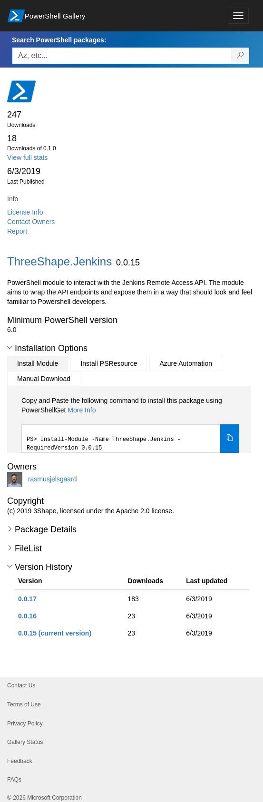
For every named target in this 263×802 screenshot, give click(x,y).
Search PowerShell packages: (59, 40)
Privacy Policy (25, 723)
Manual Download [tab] (43, 378)
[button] (9, 348)
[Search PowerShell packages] (240, 55)
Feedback (19, 761)
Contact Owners (31, 221)
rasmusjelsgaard (52, 479)
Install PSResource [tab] (108, 363)
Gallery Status (25, 742)
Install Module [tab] (37, 363)
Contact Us (21, 685)
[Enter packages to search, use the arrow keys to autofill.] (122, 55)
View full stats (27, 157)
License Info (25, 212)
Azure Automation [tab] (185, 363)
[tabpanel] (130, 424)
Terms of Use (24, 704)
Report (17, 231)
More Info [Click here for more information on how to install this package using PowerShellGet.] (82, 410)
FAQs (14, 779)
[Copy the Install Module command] (229, 438)
